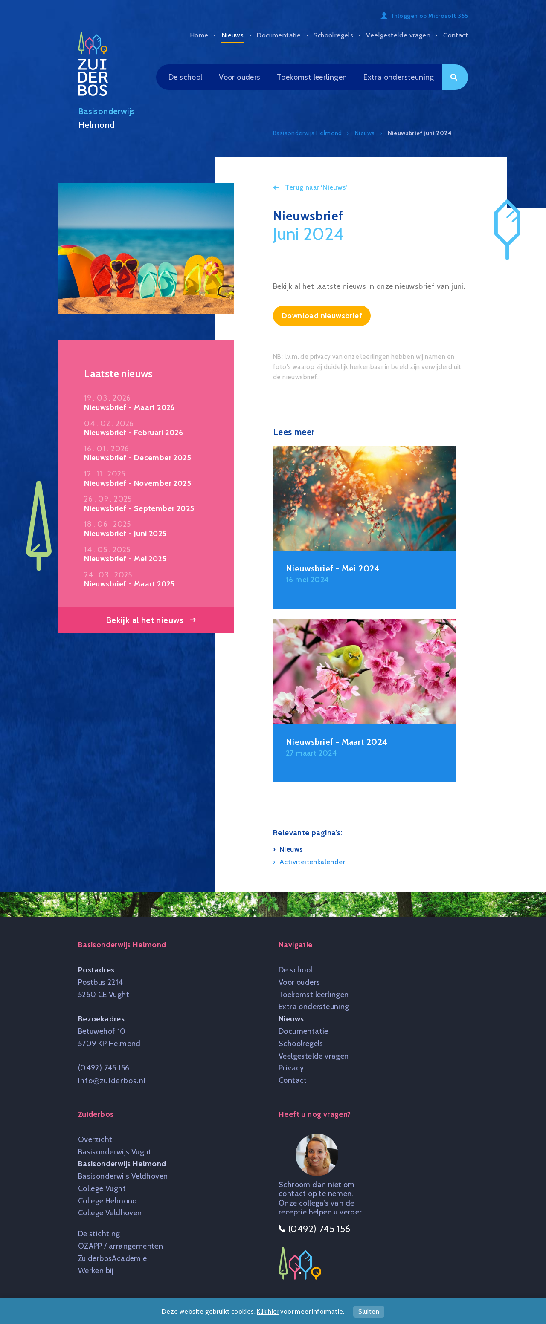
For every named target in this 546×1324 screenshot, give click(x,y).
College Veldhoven (110, 1212)
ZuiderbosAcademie (112, 1258)
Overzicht (95, 1139)
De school (185, 77)
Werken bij (96, 1270)
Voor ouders (239, 77)
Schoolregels (333, 35)
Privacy (291, 1068)
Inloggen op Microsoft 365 (430, 16)
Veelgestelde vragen (398, 35)
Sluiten (368, 1311)
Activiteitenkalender (312, 861)
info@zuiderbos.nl (112, 1080)
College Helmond (107, 1201)
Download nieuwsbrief (322, 315)
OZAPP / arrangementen (120, 1246)
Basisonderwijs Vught (115, 1152)
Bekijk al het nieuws (145, 620)
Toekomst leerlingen (312, 77)
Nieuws (232, 35)
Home (199, 35)
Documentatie (278, 35)
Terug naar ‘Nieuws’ (315, 187)
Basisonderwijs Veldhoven (123, 1176)
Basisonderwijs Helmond (122, 1163)
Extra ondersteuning (398, 77)
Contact (455, 35)
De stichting (99, 1233)
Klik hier (268, 1311)
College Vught (102, 1188)
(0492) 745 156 (104, 1068)
